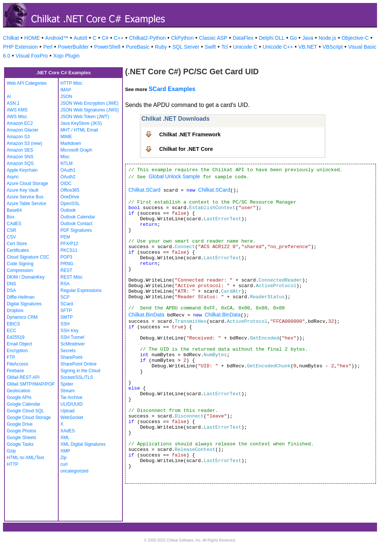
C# (105, 38)
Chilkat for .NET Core (186, 149)
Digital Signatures (24, 303)
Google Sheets (21, 437)
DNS (11, 283)
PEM (65, 237)
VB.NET (307, 47)
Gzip (11, 451)
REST (66, 270)
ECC (11, 330)
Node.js (327, 38)
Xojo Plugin (66, 56)
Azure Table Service (26, 203)
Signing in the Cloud (80, 370)
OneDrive (69, 196)
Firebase (15, 370)
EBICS (13, 324)
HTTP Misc (71, 83)
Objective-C (354, 38)
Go (293, 38)
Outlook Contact (76, 223)
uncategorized (74, 471)
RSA (65, 283)
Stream (67, 390)
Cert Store (17, 243)
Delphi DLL (271, 38)
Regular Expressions (81, 290)
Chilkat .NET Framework (190, 134)
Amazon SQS (20, 163)
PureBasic (138, 47)
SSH (65, 324)
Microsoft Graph (76, 150)
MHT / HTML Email (79, 130)
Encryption (17, 350)
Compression (20, 270)
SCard (66, 303)
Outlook (68, 210)
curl (64, 464)
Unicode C (245, 47)
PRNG (66, 263)
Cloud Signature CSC (28, 257)
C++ (119, 38)
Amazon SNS (20, 156)
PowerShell (107, 47)
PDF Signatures (76, 230)
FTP (11, 357)
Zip (63, 457)
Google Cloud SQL (25, 410)
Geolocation (18, 390)
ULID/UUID (71, 404)
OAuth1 (68, 170)
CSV (11, 237)
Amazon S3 (18, 136)
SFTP (66, 310)
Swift (210, 47)
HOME (32, 38)
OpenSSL (70, 203)
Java (307, 38)
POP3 (66, 257)
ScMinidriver (72, 344)
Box (10, 217)
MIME (66, 136)
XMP (65, 451)
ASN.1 (13, 103)
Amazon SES (20, 150)
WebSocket (71, 417)
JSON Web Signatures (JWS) (89, 110)
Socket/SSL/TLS (76, 377)
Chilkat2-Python (147, 38)
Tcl (224, 47)
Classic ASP (213, 38)
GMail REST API (23, 377)
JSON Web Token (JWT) (84, 116)
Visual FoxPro (32, 56)
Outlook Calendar (77, 217)
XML (65, 437)
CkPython (182, 38)
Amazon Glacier (22, 130)
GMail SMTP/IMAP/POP (31, 384)
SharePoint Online (78, 364)
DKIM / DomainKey (26, 277)
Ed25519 (15, 337)
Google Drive (20, 424)
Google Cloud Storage (29, 417)
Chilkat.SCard (144, 190)
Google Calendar (23, 404)
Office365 (69, 190)
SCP (65, 297)
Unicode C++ (278, 47)
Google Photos (21, 430)
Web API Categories (27, 83)
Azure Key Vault (22, 190)
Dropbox (15, 310)
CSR (11, 230)
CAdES (14, 223)
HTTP (12, 464)
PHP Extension (20, 47)
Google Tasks (20, 444)
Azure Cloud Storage (27, 183)
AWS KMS (17, 110)
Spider (66, 384)
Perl (47, 47)
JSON (66, 96)
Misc (65, 156)
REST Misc (71, 277)
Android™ (56, 38)
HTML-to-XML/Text (25, 457)
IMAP (65, 89)
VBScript (332, 47)
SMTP (66, 317)
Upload (67, 410)
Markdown (70, 143)
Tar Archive (71, 397)
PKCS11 (69, 250)
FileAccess (17, 364)
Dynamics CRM (22, 317)
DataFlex (243, 38)
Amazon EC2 (20, 123)
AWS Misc (17, 116)
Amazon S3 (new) (24, 143)
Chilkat (11, 38)
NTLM (66, 163)
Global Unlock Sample (174, 176)
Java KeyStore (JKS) (81, 123)
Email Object (19, 344)
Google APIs (19, 397)
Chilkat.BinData (146, 315)
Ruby (161, 47)
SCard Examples (171, 89)
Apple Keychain (22, 170)
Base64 (14, 210)
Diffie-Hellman (21, 297)
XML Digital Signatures (83, 444)
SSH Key (69, 330)
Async (13, 176)
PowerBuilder (73, 47)
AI (9, 96)
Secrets (68, 350)
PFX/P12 (69, 243)
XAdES (67, 430)
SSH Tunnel (72, 337)
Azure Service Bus (25, 196)
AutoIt (81, 38)
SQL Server (185, 47)
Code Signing (20, 263)
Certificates (18, 250)
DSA (11, 290)
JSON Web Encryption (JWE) (89, 103)
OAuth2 (68, 176)
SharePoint (71, 357)
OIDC (66, 183)
